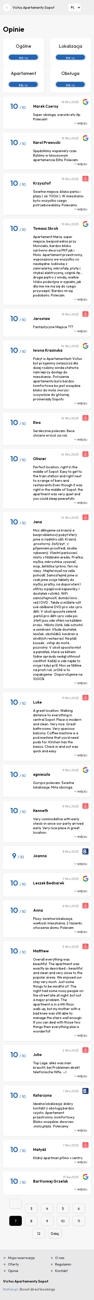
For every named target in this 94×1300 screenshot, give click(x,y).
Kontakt (61, 1271)
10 (63, 1221)
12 (38, 1233)
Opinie (13, 1271)
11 (78, 1221)
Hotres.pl (10, 1289)
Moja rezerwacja (21, 1258)
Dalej (55, 1233)
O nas (59, 1258)
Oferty (13, 1264)
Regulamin (63, 1264)
